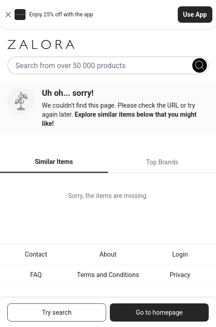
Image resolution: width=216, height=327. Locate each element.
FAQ (35, 274)
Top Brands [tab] (162, 162)
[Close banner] (8, 14)
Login (180, 254)
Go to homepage (159, 312)
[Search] (199, 65)
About (107, 254)
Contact (36, 254)
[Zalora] (108, 44)
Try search (57, 312)
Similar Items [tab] (54, 161)
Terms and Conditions (108, 274)
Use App (195, 14)
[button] (108, 14)
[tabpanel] (108, 195)
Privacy (180, 274)
